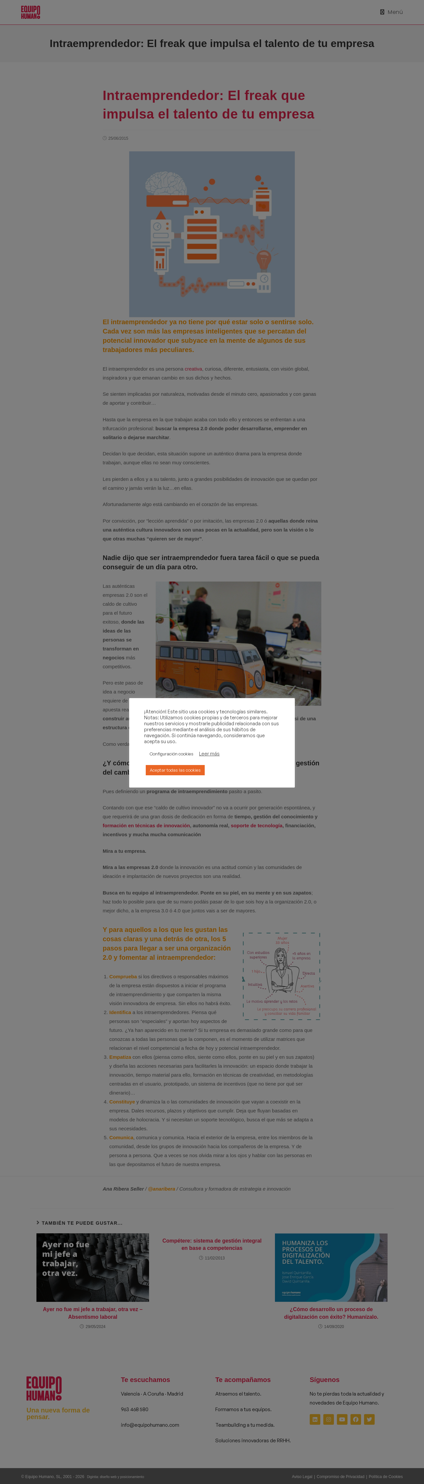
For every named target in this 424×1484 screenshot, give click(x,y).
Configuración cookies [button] (171, 753)
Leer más (209, 754)
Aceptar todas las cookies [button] (175, 770)
